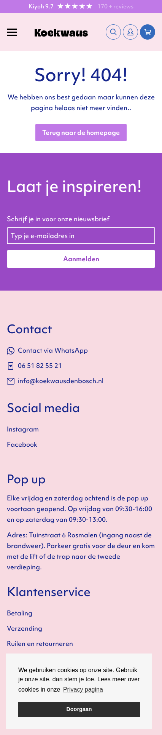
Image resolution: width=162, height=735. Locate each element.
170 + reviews (115, 6)
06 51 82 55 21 (34, 365)
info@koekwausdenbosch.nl (55, 380)
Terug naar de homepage (81, 132)
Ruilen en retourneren (40, 643)
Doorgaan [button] (79, 709)
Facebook (22, 444)
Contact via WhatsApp (47, 350)
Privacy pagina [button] (83, 689)
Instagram (23, 429)
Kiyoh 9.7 (41, 6)
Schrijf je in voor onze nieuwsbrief (58, 218)
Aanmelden (81, 258)
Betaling (19, 613)
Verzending (24, 628)
